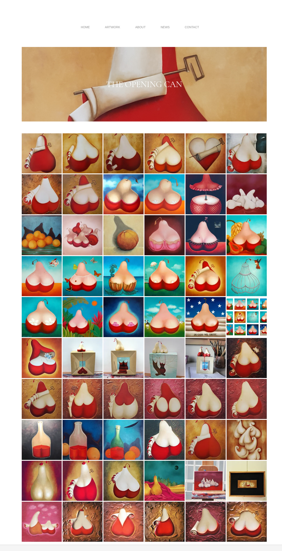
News (165, 27)
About (140, 27)
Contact (192, 27)
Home (85, 27)
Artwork (112, 27)
